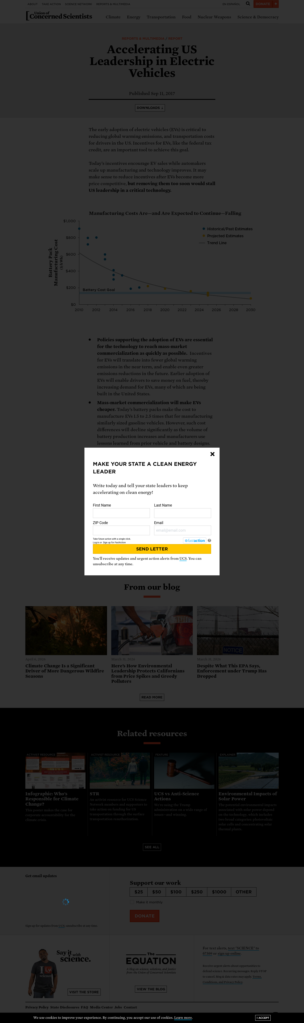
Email (182, 528)
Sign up (107, 542)
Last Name (182, 510)
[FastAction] (194, 540)
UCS (183, 559)
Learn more (183, 1018)
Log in (96, 542)
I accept (263, 1017)
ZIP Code (121, 528)
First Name (121, 510)
